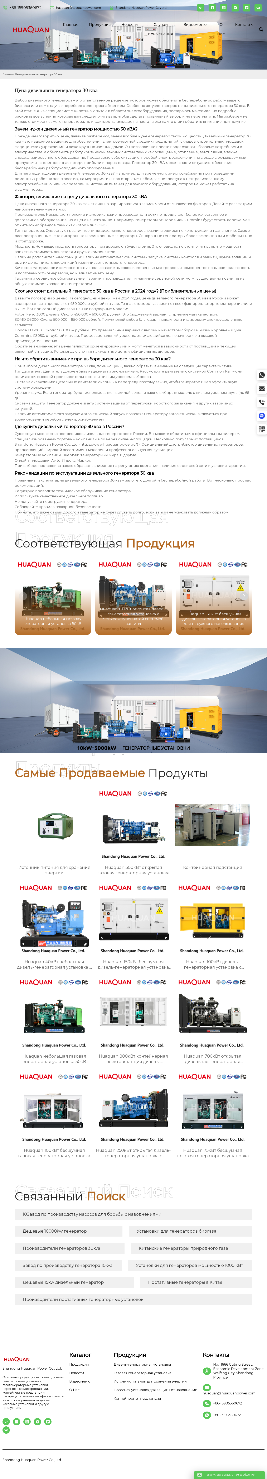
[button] (244, 596)
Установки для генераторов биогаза (177, 1231)
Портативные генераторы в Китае (185, 1282)
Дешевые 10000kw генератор (55, 1231)
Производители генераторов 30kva (61, 1248)
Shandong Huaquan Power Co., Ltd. (141, 8)
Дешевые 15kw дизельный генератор (63, 1282)
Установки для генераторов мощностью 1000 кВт (189, 1265)
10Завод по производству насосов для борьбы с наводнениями (92, 1214)
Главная (8, 74)
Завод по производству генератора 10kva (68, 1265)
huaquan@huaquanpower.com (78, 8)
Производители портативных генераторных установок (83, 1299)
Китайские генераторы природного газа (183, 1248)
